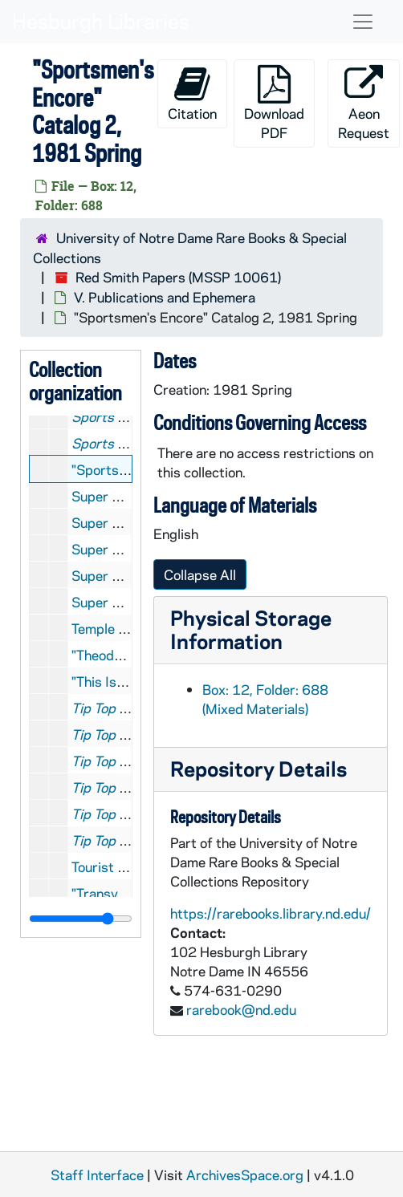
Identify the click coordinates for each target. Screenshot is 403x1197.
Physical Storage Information (251, 629)
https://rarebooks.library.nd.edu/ (270, 913)
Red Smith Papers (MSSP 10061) (178, 277)
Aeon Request (363, 103)
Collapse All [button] (200, 574)
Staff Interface (97, 1174)
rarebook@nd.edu (241, 1009)
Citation (192, 93)
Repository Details (258, 768)
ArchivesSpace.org (244, 1174)
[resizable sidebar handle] (80, 918)
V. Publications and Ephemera (164, 297)
